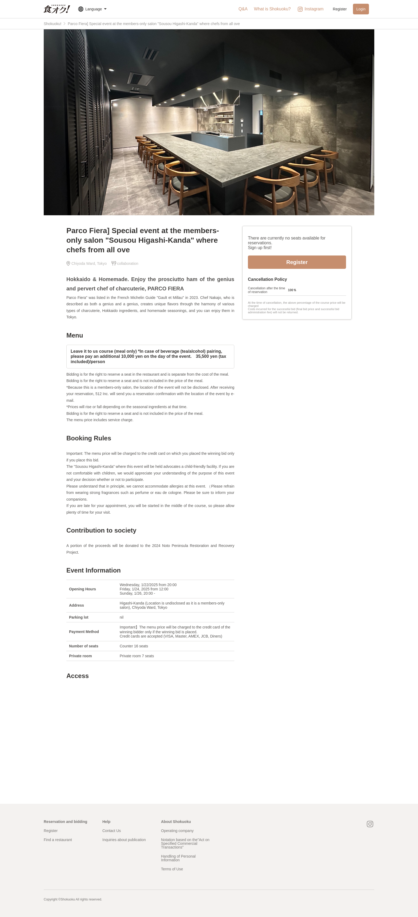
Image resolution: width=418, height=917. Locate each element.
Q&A (243, 9)
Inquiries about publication (124, 840)
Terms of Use (172, 869)
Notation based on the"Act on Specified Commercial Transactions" (185, 843)
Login (360, 9)
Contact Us (111, 831)
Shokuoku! (52, 24)
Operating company (177, 831)
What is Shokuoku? (272, 9)
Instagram (310, 9)
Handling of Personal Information (178, 858)
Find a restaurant (58, 840)
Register (340, 9)
